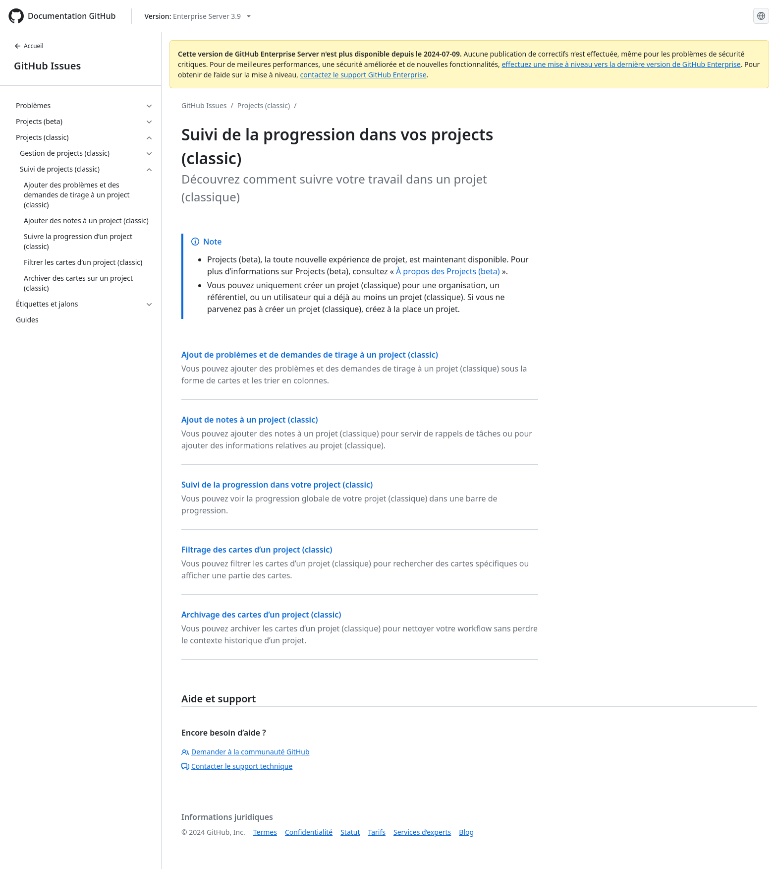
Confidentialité (309, 832)
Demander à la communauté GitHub (245, 751)
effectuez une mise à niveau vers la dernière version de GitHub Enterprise (620, 64)
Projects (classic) (263, 105)
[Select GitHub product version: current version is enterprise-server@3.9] (197, 16)
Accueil (29, 46)
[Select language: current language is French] (761, 16)
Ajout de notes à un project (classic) (249, 419)
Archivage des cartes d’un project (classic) (261, 614)
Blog (466, 832)
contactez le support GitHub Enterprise (363, 74)
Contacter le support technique (236, 766)
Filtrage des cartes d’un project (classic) (256, 549)
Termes (265, 832)
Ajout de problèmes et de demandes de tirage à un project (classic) (309, 354)
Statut (350, 832)
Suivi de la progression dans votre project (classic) (277, 484)
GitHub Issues (47, 65)
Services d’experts (422, 832)
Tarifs (377, 832)
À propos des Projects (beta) (448, 271)
